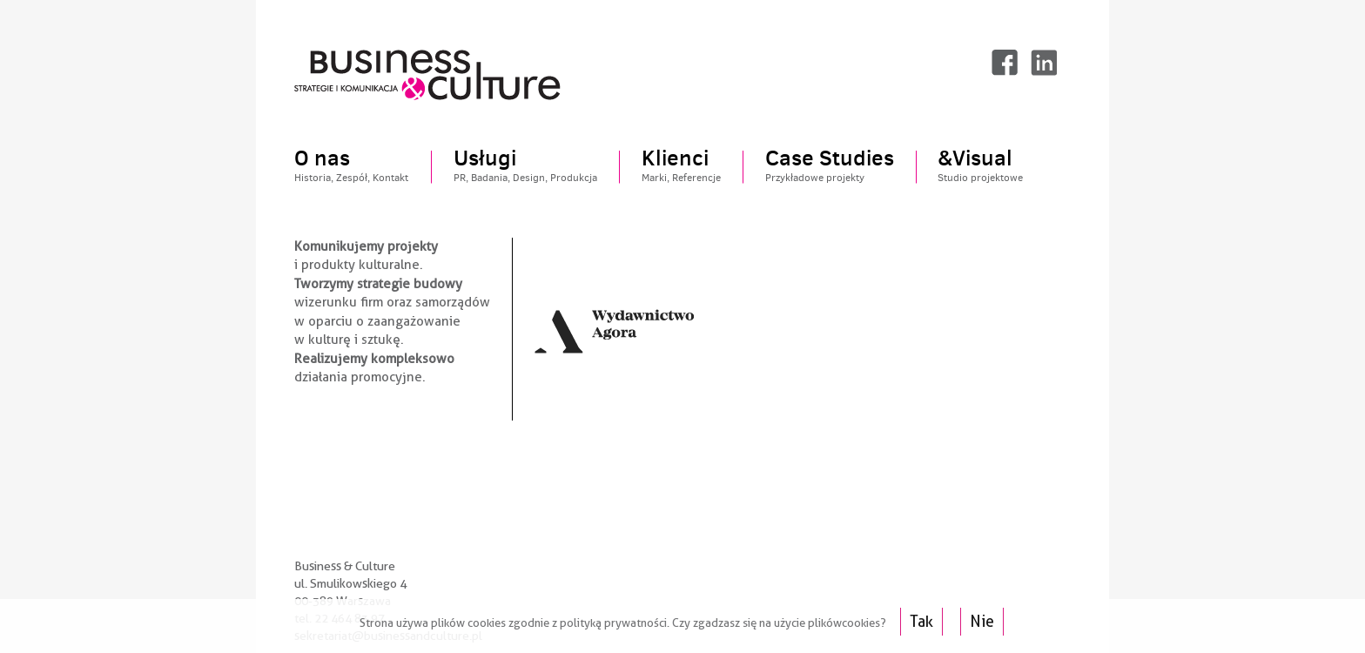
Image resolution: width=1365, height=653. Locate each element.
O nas (351, 167)
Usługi (525, 167)
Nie (982, 621)
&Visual (980, 167)
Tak (921, 621)
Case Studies (829, 167)
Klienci (681, 167)
